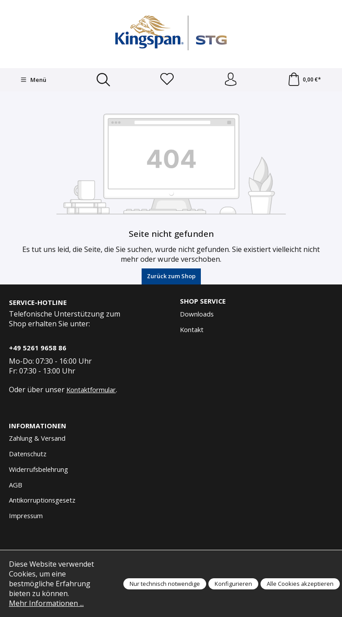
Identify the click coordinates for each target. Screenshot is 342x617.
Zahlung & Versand (37, 438)
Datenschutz (27, 453)
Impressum (26, 515)
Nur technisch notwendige (165, 584)
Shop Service (203, 301)
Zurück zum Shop (171, 276)
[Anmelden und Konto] (230, 80)
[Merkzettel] (167, 80)
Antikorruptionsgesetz (42, 499)
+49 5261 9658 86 (37, 347)
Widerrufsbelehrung (38, 469)
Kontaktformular (91, 389)
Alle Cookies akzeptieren (300, 584)
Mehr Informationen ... (46, 603)
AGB (15, 484)
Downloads (197, 313)
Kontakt (192, 329)
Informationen (37, 425)
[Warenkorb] (304, 80)
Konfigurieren (233, 584)
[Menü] (33, 80)
